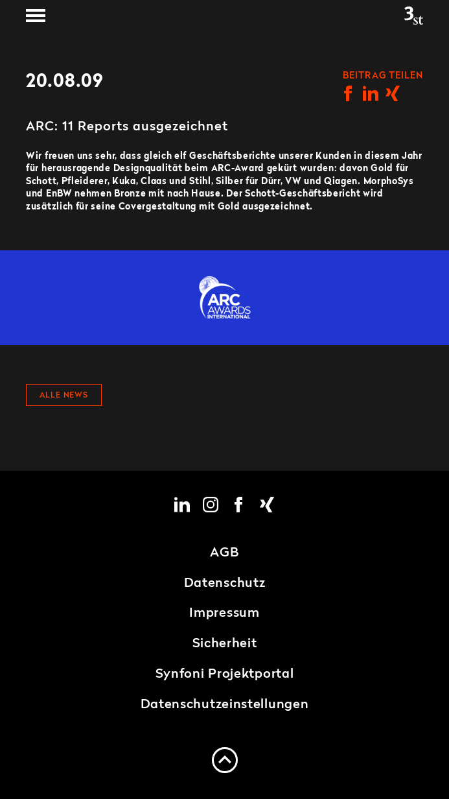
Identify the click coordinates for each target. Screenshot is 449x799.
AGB (224, 553)
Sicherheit (224, 644)
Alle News (64, 396)
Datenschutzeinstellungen (225, 704)
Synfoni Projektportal (224, 674)
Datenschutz (225, 583)
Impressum (224, 613)
